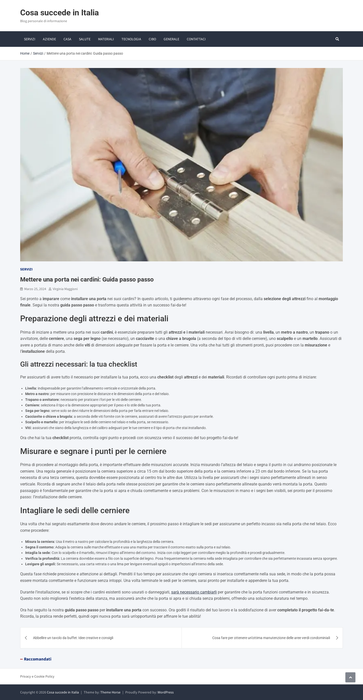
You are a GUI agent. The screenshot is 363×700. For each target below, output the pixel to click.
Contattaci (196, 39)
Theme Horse (110, 692)
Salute (84, 39)
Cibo (152, 39)
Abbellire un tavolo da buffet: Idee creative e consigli (73, 638)
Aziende (49, 39)
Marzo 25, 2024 (35, 289)
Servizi (29, 39)
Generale (171, 39)
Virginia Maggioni (65, 289)
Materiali (106, 39)
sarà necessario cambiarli (194, 592)
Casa (67, 39)
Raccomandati (37, 659)
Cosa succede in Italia (59, 12)
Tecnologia (131, 39)
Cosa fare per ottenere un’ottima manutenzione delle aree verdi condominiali (271, 638)
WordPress (166, 692)
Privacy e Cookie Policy (37, 676)
